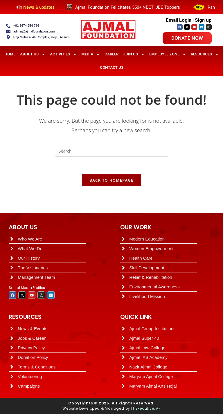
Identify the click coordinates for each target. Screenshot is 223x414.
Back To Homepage (111, 180)
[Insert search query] (111, 151)
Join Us (134, 54)
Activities (63, 54)
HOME (9, 54)
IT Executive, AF (146, 408)
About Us (32, 54)
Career (111, 54)
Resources (205, 54)
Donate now (187, 38)
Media (90, 54)
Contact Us (111, 67)
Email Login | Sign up (189, 20)
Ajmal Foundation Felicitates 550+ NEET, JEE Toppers (131, 7)
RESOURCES (25, 317)
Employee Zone (167, 54)
